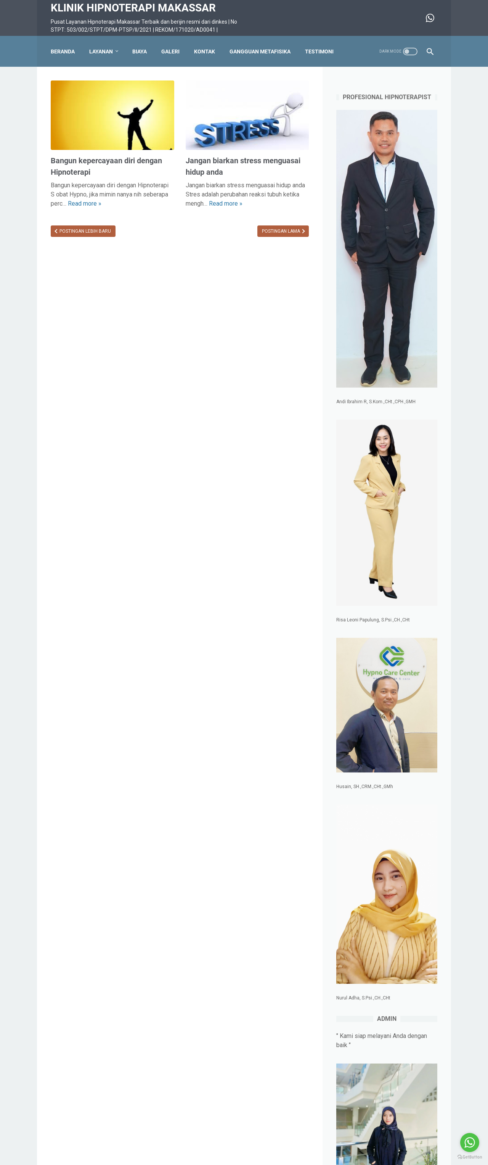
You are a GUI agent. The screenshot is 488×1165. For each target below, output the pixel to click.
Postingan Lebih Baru (84, 231)
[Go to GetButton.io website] (470, 1157)
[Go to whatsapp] (469, 1142)
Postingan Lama (281, 231)
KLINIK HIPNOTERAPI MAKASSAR (133, 8)
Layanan (101, 51)
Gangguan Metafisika (260, 51)
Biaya (139, 51)
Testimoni (319, 51)
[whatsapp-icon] (429, 18)
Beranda (63, 51)
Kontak (204, 51)
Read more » (84, 203)
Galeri (170, 51)
